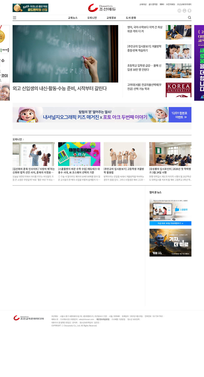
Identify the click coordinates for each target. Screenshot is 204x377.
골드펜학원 (153, 4)
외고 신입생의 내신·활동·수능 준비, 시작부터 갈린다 (60, 88)
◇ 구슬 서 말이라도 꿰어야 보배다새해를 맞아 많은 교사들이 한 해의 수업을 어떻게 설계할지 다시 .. (79, 178)
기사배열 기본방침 (118, 319)
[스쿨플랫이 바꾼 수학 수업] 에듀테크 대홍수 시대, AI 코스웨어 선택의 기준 (79, 170)
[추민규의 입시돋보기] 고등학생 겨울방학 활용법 (124, 170)
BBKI (162, 4)
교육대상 (143, 4)
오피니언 (92, 18)
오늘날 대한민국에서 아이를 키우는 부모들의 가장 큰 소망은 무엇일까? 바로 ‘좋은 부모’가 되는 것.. (33, 178)
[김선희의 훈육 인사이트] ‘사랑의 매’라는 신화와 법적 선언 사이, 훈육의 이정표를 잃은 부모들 (34, 170)
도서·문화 (131, 18)
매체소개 (54, 319)
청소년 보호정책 (133, 319)
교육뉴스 (73, 18)
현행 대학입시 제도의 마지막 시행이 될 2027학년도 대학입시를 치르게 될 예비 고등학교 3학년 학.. (170, 178)
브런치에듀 (170, 4)
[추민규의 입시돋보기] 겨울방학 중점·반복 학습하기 (144, 48)
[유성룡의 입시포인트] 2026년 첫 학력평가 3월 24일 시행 (170, 170)
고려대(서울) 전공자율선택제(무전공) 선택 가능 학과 (144, 87)
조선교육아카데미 (184, 4)
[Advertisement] (77, 209)
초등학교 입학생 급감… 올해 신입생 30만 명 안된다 (144, 67)
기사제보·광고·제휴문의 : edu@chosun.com (77, 319)
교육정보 (111, 18)
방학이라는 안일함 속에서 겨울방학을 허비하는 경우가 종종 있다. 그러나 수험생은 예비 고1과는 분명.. (124, 178)
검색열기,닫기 (189, 17)
